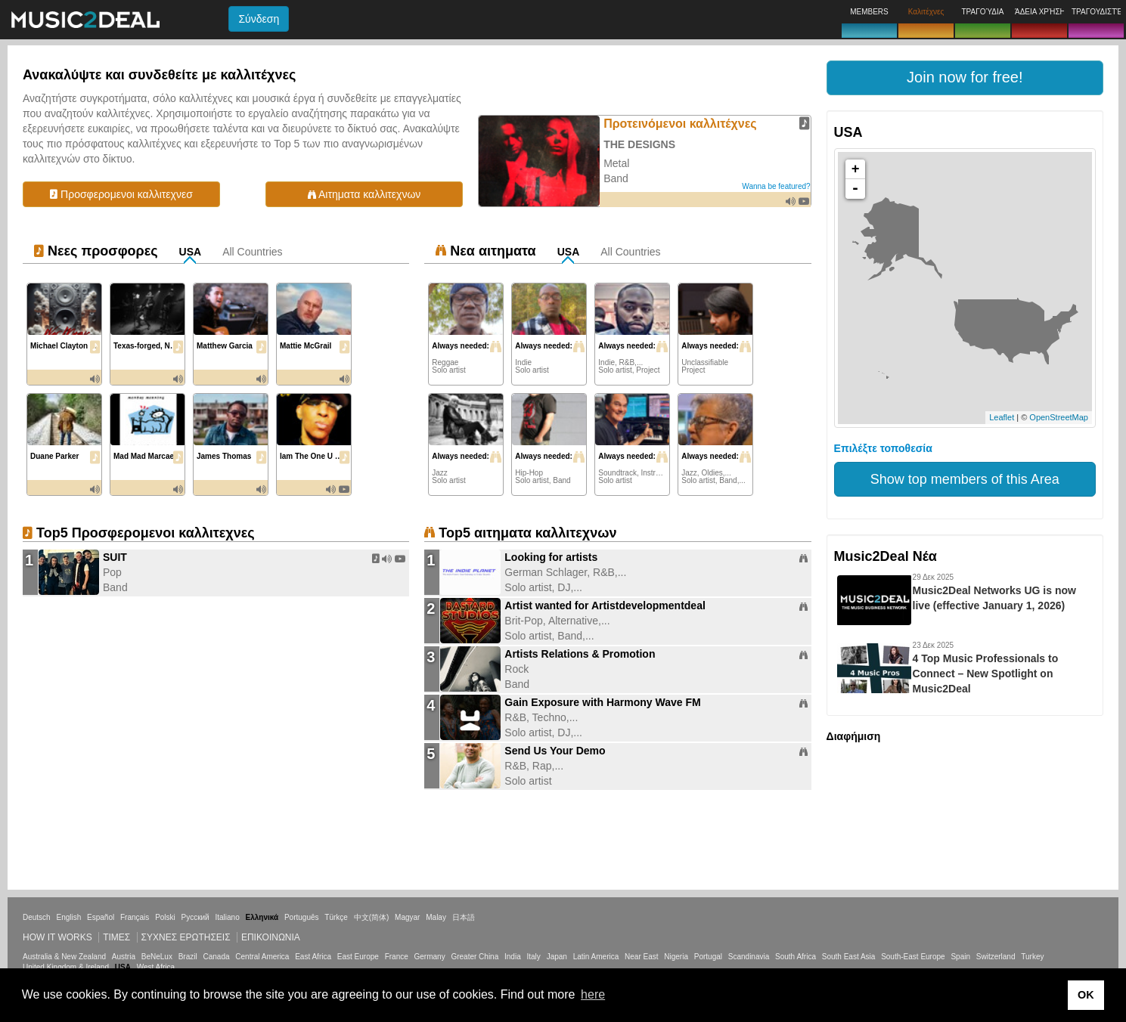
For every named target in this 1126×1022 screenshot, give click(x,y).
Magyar (407, 917)
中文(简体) (371, 917)
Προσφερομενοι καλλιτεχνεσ (121, 194)
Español (100, 917)
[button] (965, 77)
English (68, 917)
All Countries (252, 252)
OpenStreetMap (1058, 417)
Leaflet (1001, 417)
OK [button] (1086, 995)
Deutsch (37, 917)
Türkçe (336, 917)
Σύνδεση (258, 19)
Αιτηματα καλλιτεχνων (364, 194)
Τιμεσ (116, 937)
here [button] (593, 994)
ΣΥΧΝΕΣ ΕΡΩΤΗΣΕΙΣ (186, 937)
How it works (57, 937)
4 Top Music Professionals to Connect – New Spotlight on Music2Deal (986, 673)
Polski (165, 917)
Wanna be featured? (776, 186)
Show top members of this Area (964, 479)
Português (301, 917)
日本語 (463, 917)
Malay (436, 917)
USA (190, 252)
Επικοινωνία (270, 937)
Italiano (227, 917)
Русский (195, 917)
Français (134, 917)
